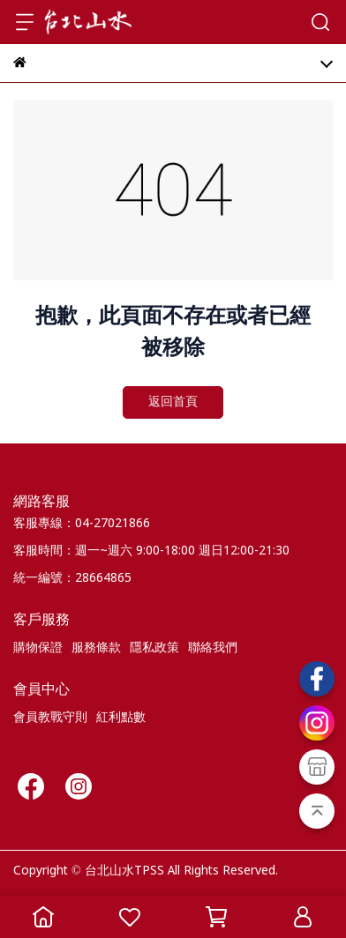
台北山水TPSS (124, 871)
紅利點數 (121, 718)
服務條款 (96, 648)
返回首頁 (173, 402)
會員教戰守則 (50, 718)
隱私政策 (154, 648)
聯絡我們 (212, 648)
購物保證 (38, 648)
